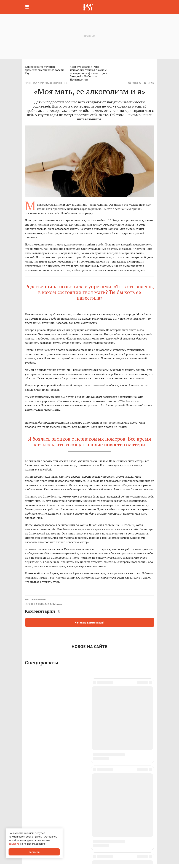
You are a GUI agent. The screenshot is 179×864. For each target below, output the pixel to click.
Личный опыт (31, 82)
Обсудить (134, 82)
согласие (14, 843)
